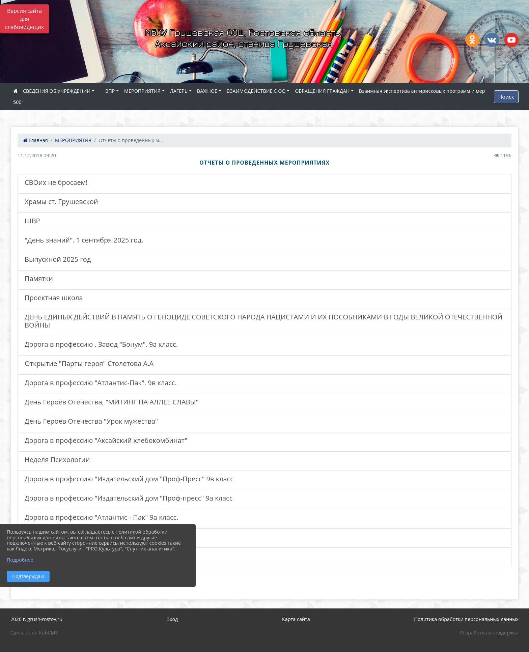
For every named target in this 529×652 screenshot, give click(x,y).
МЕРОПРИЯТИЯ (142, 91)
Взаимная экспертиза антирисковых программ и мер (422, 91)
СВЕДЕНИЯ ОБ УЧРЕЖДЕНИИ (56, 91)
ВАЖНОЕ (207, 91)
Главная (35, 140)
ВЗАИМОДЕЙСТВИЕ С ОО (256, 91)
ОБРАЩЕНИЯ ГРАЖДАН (322, 91)
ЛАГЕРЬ (179, 91)
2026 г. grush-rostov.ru (36, 619)
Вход (172, 619)
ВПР (110, 91)
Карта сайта (296, 619)
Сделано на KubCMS (34, 632)
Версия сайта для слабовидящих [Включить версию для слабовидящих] (24, 19)
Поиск (506, 97)
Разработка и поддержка (489, 632)
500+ (18, 102)
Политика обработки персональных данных (466, 619)
